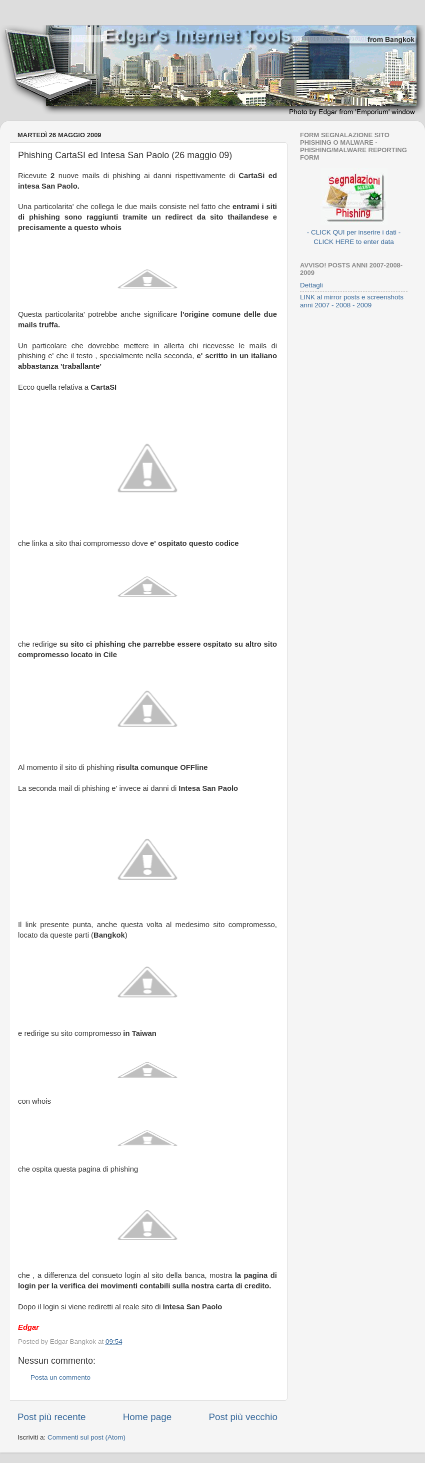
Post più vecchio (243, 1417)
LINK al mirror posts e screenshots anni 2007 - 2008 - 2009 (352, 301)
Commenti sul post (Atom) (87, 1437)
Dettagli (311, 285)
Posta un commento (60, 1377)
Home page (147, 1417)
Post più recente (52, 1417)
